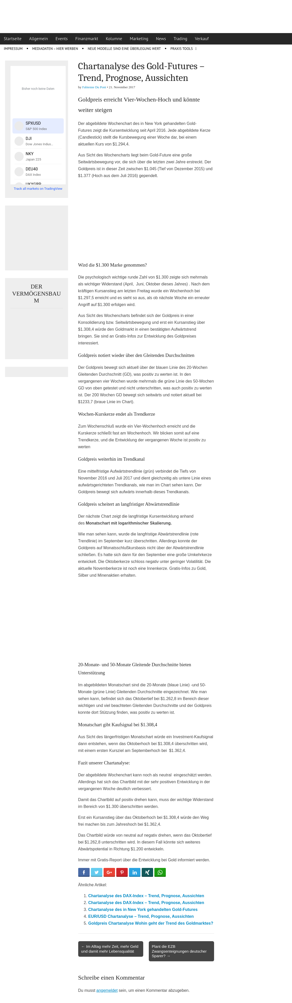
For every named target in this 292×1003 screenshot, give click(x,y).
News (161, 38)
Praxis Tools (181, 48)
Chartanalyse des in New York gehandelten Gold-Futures (143, 909)
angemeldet (107, 990)
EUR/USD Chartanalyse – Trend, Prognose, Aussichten (141, 916)
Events (62, 38)
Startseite (13, 38)
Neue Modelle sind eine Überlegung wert (124, 48)
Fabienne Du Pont (94, 87)
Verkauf (202, 38)
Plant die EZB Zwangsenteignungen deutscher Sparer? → (179, 951)
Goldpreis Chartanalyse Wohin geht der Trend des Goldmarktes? (150, 923)
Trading (180, 38)
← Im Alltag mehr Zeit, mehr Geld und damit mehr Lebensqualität (109, 948)
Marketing (139, 38)
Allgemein (38, 38)
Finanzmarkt (86, 38)
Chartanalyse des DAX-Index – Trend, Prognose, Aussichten (146, 896)
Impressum (13, 48)
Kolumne (114, 38)
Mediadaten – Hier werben (55, 48)
